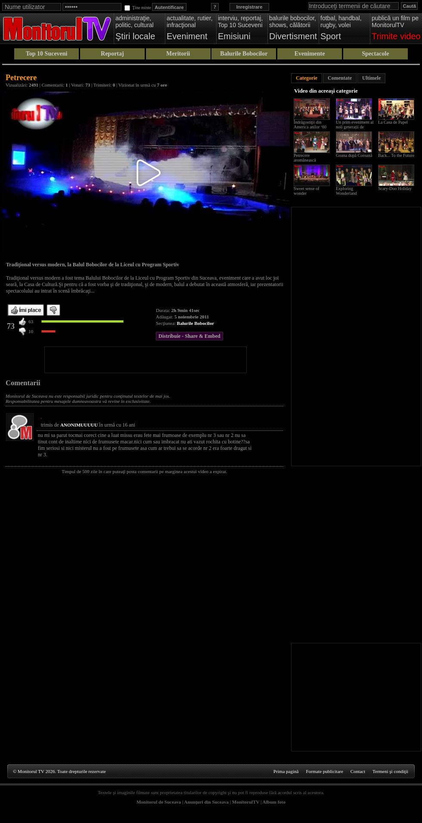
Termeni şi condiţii (390, 771)
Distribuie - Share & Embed (189, 336)
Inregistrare (249, 6)
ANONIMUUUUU (79, 424)
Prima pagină (285, 771)
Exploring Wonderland (346, 191)
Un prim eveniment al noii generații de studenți (354, 127)
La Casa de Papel (393, 122)
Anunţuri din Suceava (206, 801)
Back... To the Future (396, 155)
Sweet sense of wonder (306, 191)
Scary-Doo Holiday (395, 188)
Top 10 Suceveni (47, 53)
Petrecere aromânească (305, 157)
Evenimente (310, 53)
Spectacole (375, 53)
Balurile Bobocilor (243, 53)
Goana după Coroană (354, 155)
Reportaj (112, 53)
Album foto (274, 801)
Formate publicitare (324, 771)
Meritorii (178, 53)
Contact (358, 771)
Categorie (306, 78)
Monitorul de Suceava (159, 801)
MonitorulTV (245, 801)
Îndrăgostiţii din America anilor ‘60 (310, 124)
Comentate (340, 78)
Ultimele (371, 78)
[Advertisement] (145, 360)
